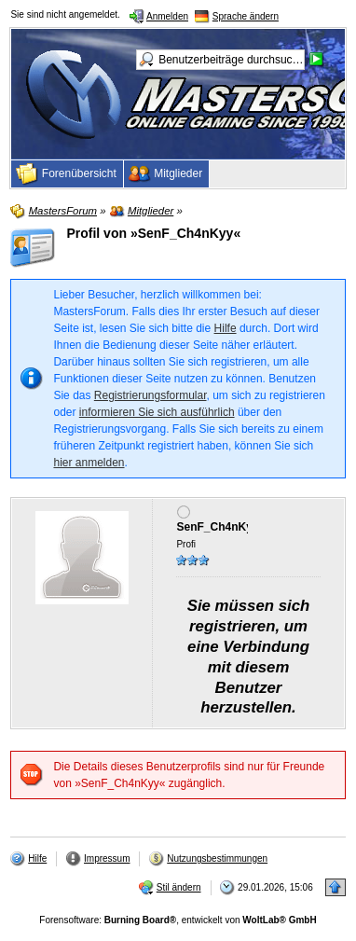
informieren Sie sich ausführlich (157, 412)
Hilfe (225, 328)
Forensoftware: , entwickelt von (177, 920)
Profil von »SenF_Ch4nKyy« (153, 233)
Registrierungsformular (150, 395)
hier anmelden (88, 462)
